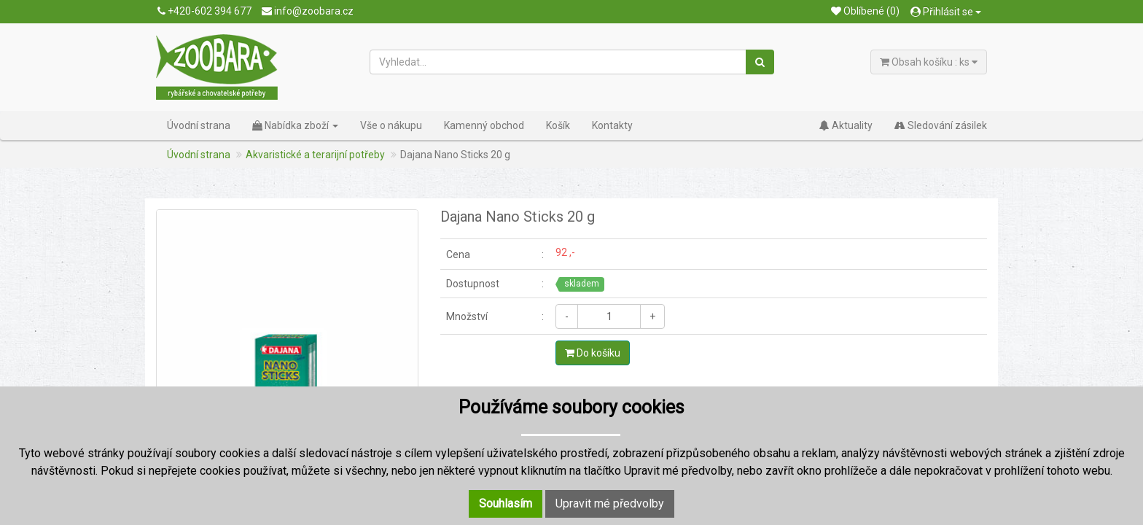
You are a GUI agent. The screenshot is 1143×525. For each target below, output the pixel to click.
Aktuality (846, 125)
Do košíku (592, 353)
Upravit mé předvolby (609, 503)
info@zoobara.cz (308, 11)
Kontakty (612, 125)
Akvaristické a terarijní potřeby (315, 154)
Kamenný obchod (484, 125)
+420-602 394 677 (204, 11)
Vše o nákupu (391, 125)
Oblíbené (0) (865, 11)
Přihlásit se (945, 12)
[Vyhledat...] (558, 62)
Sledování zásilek (940, 125)
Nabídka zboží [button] (295, 125)
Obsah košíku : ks (929, 62)
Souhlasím (505, 503)
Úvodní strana (198, 125)
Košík (558, 125)
